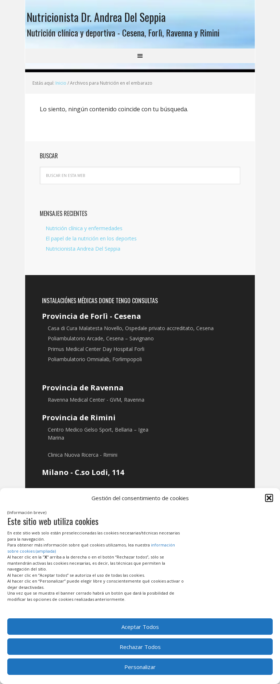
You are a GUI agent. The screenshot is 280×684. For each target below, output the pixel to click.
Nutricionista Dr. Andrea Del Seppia (110, 18)
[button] (269, 498)
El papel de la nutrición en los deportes (91, 241)
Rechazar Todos (140, 646)
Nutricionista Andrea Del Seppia (83, 251)
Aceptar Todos (140, 626)
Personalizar (140, 667)
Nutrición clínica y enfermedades (84, 230)
